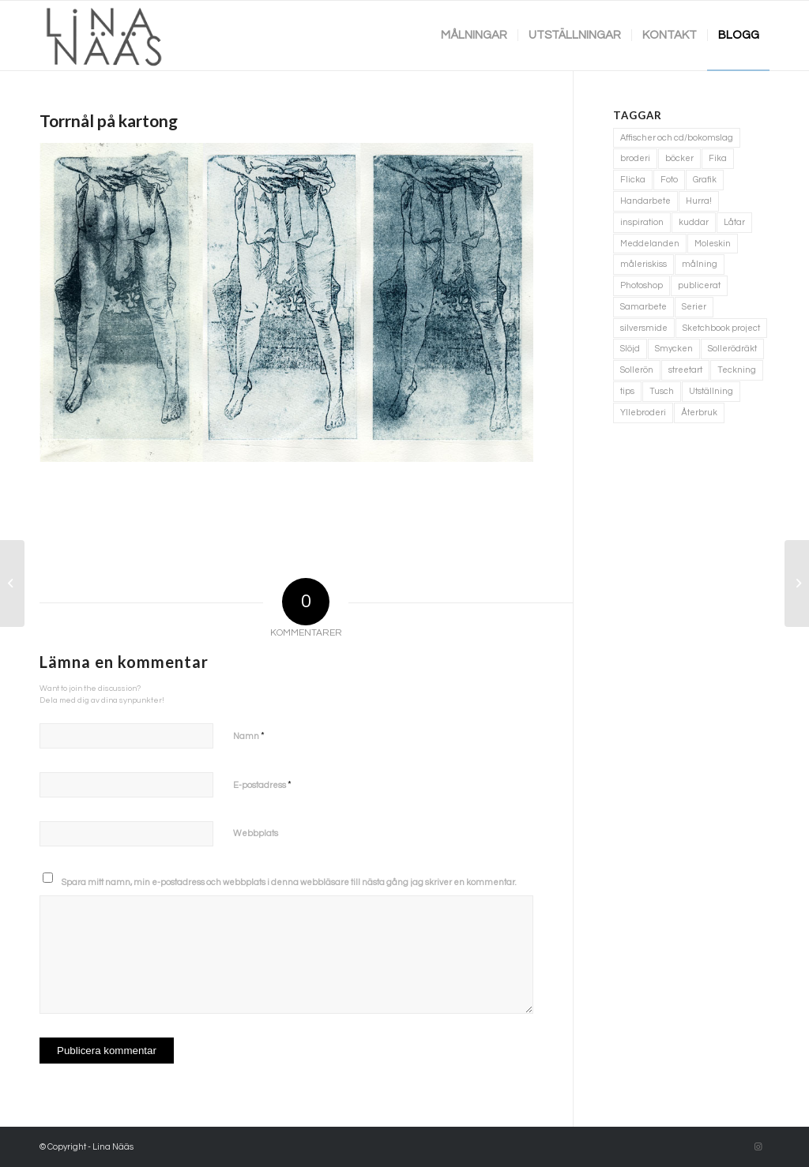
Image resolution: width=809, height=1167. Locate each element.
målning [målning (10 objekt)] (699, 264)
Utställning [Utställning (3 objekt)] (711, 391)
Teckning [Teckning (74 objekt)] (736, 370)
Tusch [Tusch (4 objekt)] (661, 391)
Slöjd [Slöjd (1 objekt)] (630, 348)
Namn (249, 735)
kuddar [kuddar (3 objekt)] (694, 222)
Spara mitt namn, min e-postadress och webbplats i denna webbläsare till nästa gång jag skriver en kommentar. (289, 882)
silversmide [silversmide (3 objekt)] (644, 328)
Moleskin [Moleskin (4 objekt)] (712, 243)
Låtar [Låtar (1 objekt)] (734, 222)
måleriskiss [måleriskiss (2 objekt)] (643, 264)
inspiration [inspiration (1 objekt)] (642, 222)
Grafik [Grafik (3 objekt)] (705, 179)
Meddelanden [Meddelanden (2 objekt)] (649, 243)
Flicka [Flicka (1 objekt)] (632, 179)
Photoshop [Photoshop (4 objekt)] (641, 285)
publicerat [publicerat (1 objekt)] (699, 285)
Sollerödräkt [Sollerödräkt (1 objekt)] (732, 348)
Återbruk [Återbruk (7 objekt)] (699, 412)
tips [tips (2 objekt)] (627, 391)
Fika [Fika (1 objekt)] (718, 158)
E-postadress (262, 784)
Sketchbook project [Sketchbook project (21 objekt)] (721, 328)
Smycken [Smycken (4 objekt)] (674, 348)
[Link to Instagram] (757, 1147)
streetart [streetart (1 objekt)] (685, 370)
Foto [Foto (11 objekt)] (669, 179)
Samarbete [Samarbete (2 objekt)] (643, 306)
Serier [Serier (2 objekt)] (694, 306)
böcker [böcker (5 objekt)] (679, 158)
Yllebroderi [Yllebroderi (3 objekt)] (643, 412)
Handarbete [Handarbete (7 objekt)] (645, 201)
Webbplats (255, 833)
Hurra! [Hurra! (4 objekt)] (699, 201)
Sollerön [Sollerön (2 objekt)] (636, 370)
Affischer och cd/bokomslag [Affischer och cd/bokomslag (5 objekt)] (676, 137)
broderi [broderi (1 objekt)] (635, 158)
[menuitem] (474, 35)
